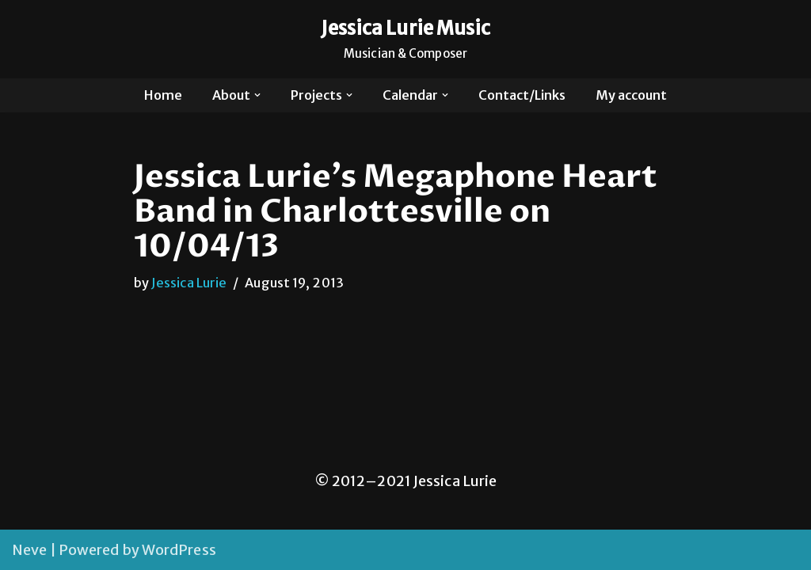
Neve (29, 550)
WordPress (179, 550)
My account (631, 95)
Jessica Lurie (189, 283)
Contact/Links (521, 95)
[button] (257, 95)
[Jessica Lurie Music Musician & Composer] (406, 39)
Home (163, 95)
